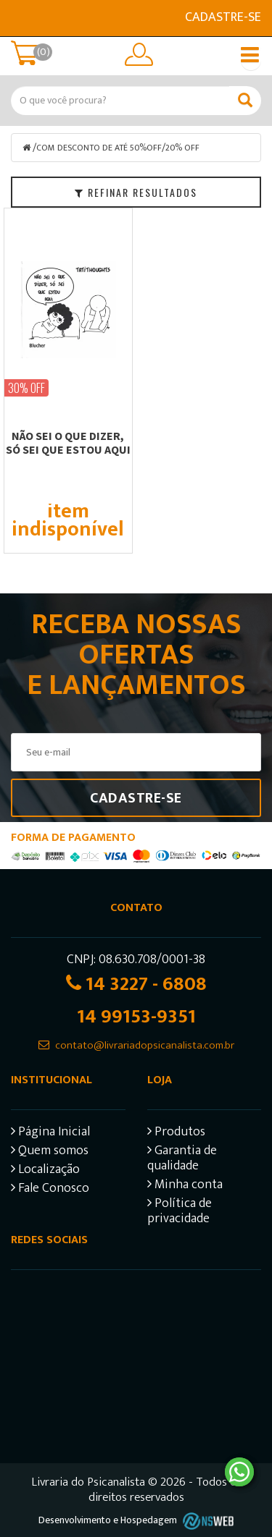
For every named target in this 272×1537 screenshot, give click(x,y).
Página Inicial (50, 1134)
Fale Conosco (50, 1190)
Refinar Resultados (136, 192)
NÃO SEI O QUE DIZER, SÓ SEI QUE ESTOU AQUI (68, 442)
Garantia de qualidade (182, 1160)
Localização (45, 1171)
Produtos (176, 1134)
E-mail (19, 18)
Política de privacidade (179, 1212)
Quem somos (49, 1152)
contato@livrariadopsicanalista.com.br (144, 1045)
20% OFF (182, 147)
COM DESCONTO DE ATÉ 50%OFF (99, 147)
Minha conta (185, 1186)
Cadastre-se (223, 17)
